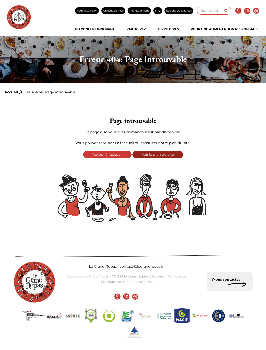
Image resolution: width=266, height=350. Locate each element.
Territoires (168, 29)
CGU (115, 276)
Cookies (158, 276)
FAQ (157, 10)
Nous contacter (226, 279)
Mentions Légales (135, 276)
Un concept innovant (95, 29)
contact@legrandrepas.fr (142, 266)
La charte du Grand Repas (123, 282)
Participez (136, 29)
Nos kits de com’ (139, 10)
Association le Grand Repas (88, 276)
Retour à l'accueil (107, 154)
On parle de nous (113, 10)
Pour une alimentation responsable (225, 29)
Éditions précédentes (179, 10)
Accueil (11, 92)
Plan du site (177, 276)
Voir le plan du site (158, 154)
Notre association (87, 10)
